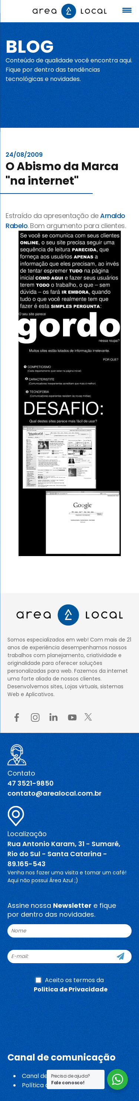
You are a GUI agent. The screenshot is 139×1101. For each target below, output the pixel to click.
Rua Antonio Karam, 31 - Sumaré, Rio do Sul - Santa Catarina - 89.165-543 (63, 853)
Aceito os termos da (70, 985)
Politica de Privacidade (70, 989)
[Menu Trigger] (127, 10)
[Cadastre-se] (120, 956)
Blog (30, 46)
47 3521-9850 (30, 783)
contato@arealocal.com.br (54, 793)
